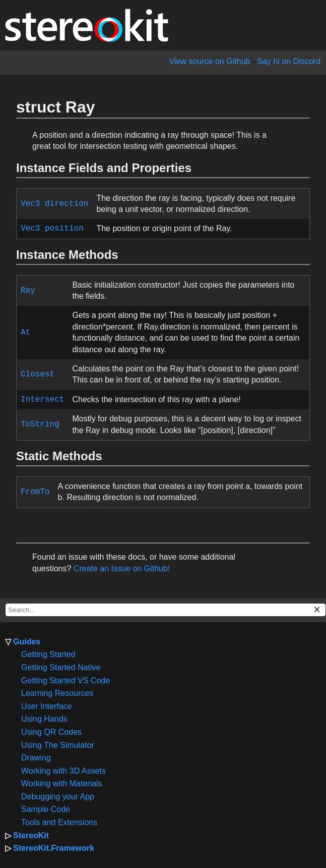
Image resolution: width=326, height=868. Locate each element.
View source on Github (209, 61)
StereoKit (31, 835)
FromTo (35, 492)
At (25, 332)
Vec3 (30, 203)
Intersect (42, 399)
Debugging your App (57, 796)
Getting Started (48, 654)
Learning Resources (57, 693)
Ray (28, 290)
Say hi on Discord (288, 61)
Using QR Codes (51, 732)
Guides (26, 641)
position (64, 228)
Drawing (36, 757)
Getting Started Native (60, 667)
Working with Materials (61, 783)
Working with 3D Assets (63, 771)
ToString (40, 424)
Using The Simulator (57, 745)
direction (66, 203)
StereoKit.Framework (53, 848)
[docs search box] (165, 610)
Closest (37, 374)
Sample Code (45, 809)
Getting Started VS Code (65, 680)
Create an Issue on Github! (122, 568)
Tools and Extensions (59, 822)
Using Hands (44, 719)
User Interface (46, 706)
